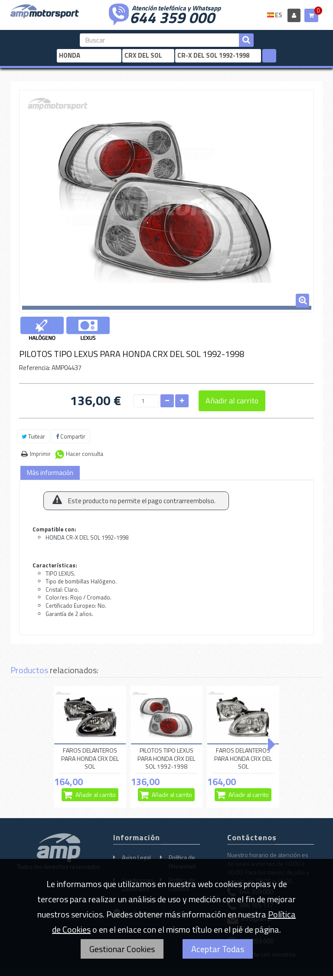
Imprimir (40, 453)
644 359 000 (172, 16)
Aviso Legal (136, 857)
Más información (50, 473)
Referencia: (34, 367)
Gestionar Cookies (122, 949)
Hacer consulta (84, 453)
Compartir (70, 436)
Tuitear (33, 436)
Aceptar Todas (217, 949)
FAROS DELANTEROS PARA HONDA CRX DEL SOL (90, 759)
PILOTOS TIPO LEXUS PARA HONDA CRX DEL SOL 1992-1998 (166, 759)
